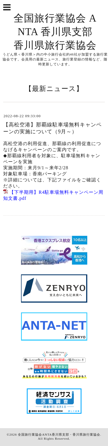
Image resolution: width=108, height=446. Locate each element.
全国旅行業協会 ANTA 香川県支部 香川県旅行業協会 (55, 32)
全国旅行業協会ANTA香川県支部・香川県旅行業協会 (59, 434)
